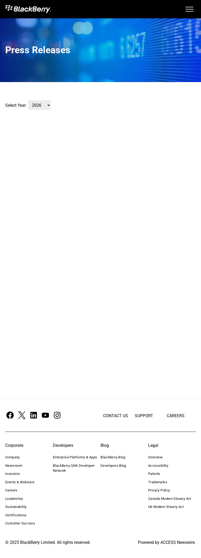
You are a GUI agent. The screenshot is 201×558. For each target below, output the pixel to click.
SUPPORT (144, 415)
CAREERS (176, 415)
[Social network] (10, 415)
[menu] (189, 9)
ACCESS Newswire (177, 542)
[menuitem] (27, 457)
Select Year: (16, 105)
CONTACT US (115, 415)
